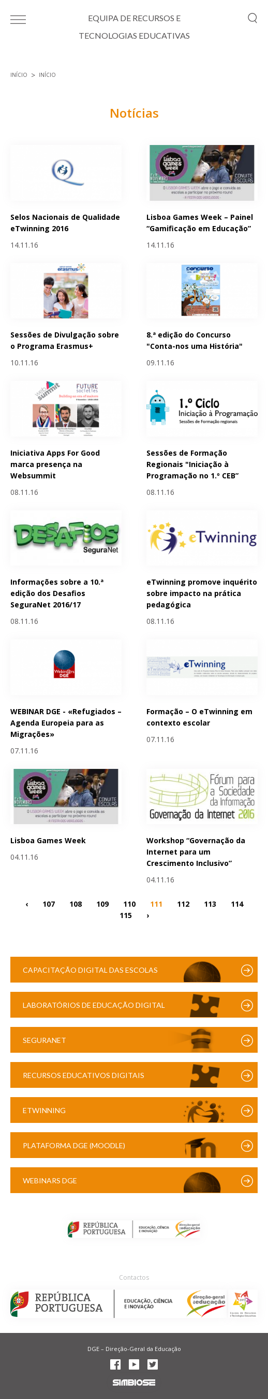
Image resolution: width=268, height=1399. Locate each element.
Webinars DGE (50, 1180)
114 (237, 903)
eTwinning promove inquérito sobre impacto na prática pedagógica (201, 593)
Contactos (134, 1277)
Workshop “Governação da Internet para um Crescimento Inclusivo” (195, 851)
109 (102, 903)
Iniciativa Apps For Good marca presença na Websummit (55, 464)
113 (210, 903)
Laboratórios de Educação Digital (94, 1005)
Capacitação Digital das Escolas (90, 970)
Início (18, 74)
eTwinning (44, 1110)
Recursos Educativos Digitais (83, 1075)
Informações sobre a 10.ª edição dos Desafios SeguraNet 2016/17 (56, 593)
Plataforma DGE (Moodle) (74, 1145)
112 (183, 903)
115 (126, 915)
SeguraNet (44, 1040)
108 (75, 903)
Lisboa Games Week (48, 840)
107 (48, 903)
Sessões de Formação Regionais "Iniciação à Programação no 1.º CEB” (192, 464)
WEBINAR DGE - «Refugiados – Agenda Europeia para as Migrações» (66, 722)
